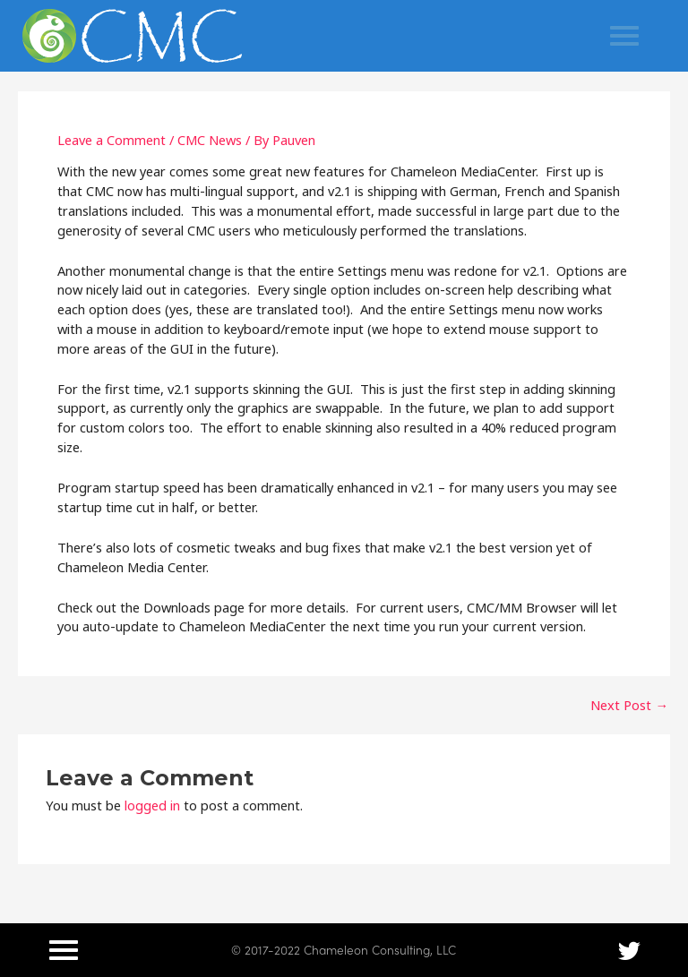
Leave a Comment (111, 140)
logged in (152, 805)
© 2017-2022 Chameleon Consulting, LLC (343, 949)
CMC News (209, 140)
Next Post (629, 705)
